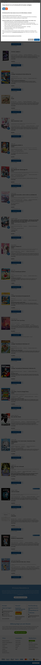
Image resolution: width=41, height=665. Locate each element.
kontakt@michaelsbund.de (17, 32)
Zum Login (37, 39)
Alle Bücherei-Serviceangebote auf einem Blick (11, 35)
